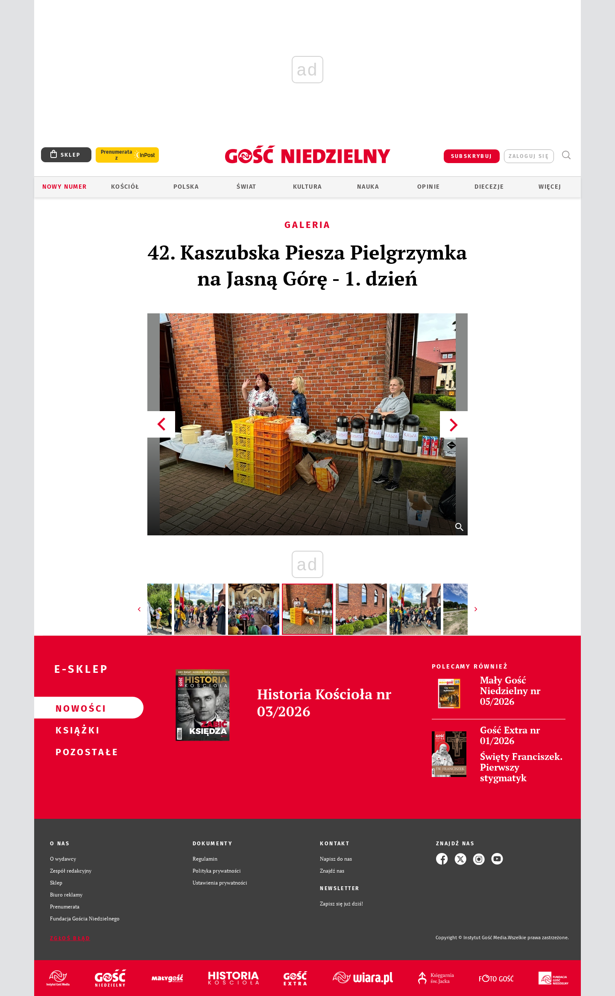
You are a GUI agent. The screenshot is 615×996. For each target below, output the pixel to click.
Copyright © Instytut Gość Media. (472, 938)
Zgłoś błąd (70, 938)
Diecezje (489, 186)
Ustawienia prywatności (220, 882)
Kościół (125, 186)
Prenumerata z (116, 155)
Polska (186, 186)
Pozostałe (75, 751)
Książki (75, 729)
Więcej (550, 186)
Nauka (368, 186)
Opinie (428, 186)
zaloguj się (529, 156)
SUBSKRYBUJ (471, 156)
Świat (246, 186)
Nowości (75, 708)
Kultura (307, 186)
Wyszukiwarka (566, 155)
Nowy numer (64, 186)
